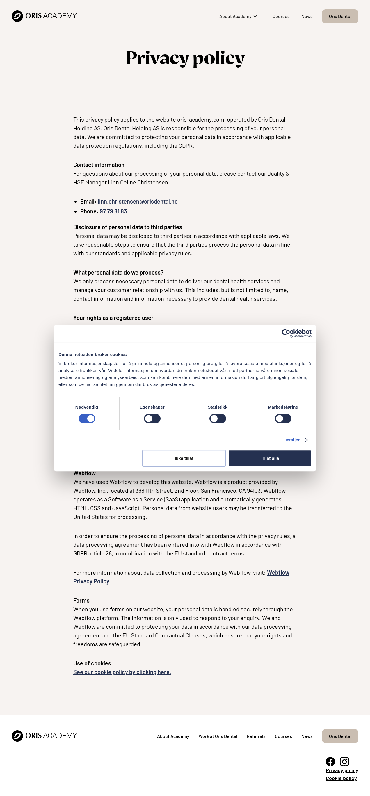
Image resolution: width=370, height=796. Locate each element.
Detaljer (292, 439)
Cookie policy (341, 778)
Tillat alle (269, 458)
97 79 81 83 (113, 211)
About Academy (173, 736)
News (307, 16)
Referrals (256, 736)
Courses (281, 16)
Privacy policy (342, 770)
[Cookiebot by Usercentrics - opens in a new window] (286, 333)
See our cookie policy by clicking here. (122, 671)
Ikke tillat (184, 458)
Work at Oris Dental (218, 736)
